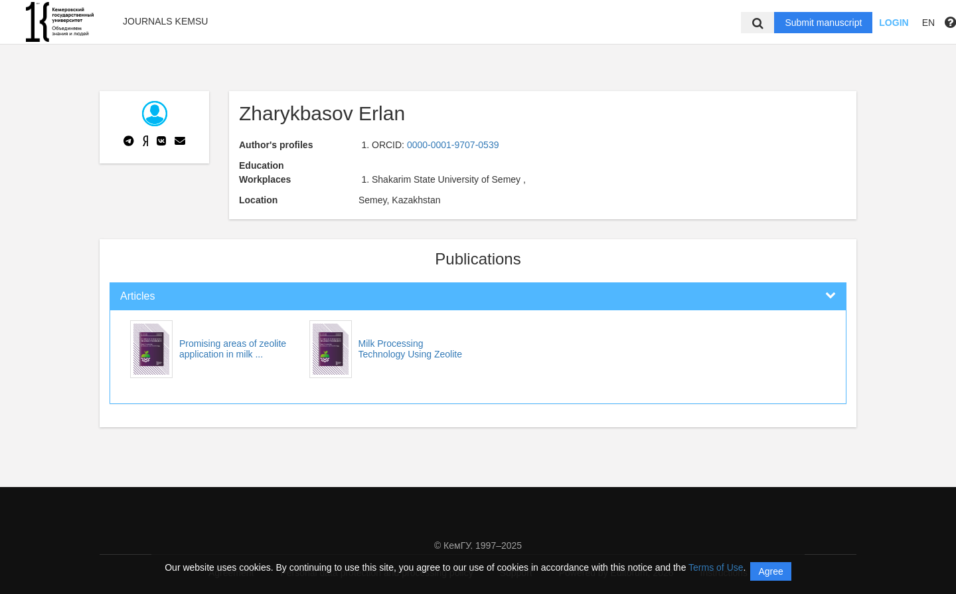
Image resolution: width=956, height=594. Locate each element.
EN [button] (928, 22)
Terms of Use (715, 567)
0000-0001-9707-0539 (453, 145)
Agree (770, 571)
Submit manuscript (823, 22)
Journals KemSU (165, 21)
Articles (137, 296)
